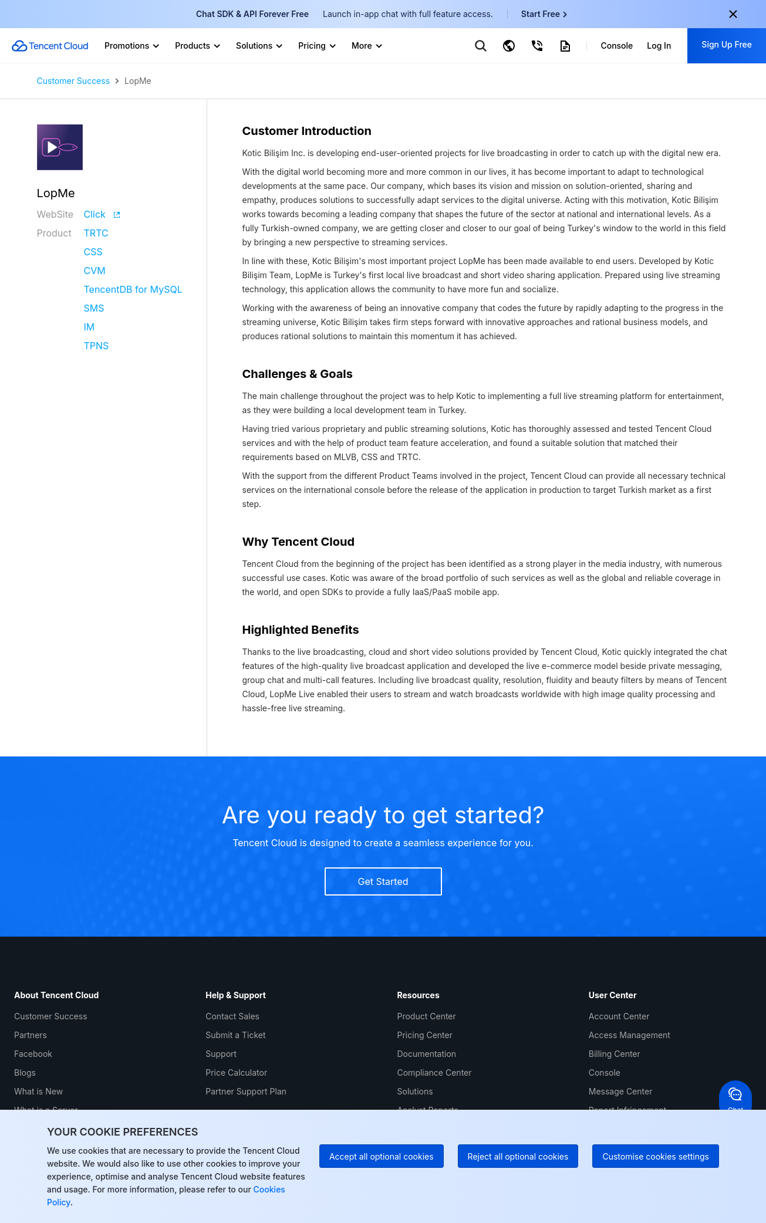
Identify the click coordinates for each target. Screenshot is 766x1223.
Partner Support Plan (245, 1091)
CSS (93, 252)
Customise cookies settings (655, 1156)
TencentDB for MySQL (133, 289)
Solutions (415, 1091)
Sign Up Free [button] (726, 44)
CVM (95, 270)
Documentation (427, 1054)
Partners (30, 1035)
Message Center (621, 1091)
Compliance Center (434, 1072)
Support (221, 1054)
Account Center (619, 1016)
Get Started (382, 881)
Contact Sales (232, 1016)
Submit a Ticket (235, 1035)
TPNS (96, 346)
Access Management (629, 1035)
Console (604, 1072)
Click (102, 214)
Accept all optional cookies (381, 1156)
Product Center (426, 1016)
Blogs (25, 1072)
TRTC (96, 233)
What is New (38, 1091)
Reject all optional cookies (518, 1156)
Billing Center (614, 1054)
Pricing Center (425, 1035)
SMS (94, 308)
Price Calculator (236, 1072)
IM (89, 327)
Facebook (33, 1054)
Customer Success (73, 81)
